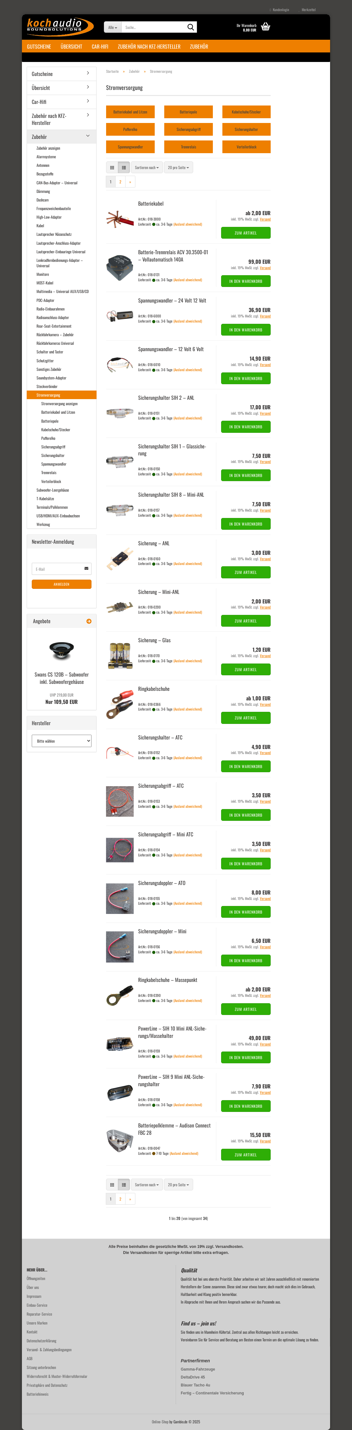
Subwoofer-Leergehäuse (53, 490)
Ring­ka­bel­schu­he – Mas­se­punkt (167, 980)
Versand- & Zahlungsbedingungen (49, 1349)
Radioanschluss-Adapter (53, 317)
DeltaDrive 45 (193, 1377)
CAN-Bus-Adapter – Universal (57, 182)
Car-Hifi (100, 46)
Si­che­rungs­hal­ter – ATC (160, 737)
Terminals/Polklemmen (52, 507)
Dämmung (43, 191)
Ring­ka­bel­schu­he (154, 688)
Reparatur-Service (39, 1314)
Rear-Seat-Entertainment (54, 326)
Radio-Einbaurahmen (50, 308)
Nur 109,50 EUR (61, 698)
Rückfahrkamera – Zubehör (55, 334)
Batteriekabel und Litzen (58, 412)
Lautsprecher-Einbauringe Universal (61, 251)
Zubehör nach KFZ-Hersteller (149, 46)
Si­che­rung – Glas (154, 640)
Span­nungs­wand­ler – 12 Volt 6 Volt (171, 349)
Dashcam (43, 199)
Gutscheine (39, 46)
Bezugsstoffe (45, 173)
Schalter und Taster (50, 351)
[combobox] (147, 167)
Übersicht (71, 46)
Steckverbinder (47, 386)
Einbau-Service (37, 1305)
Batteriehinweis (37, 1394)
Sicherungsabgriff (53, 446)
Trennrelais (48, 472)
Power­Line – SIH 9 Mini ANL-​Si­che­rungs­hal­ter (171, 1080)
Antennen (43, 165)
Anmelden (62, 584)
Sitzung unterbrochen (41, 1367)
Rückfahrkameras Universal (55, 343)
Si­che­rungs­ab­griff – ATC (161, 785)
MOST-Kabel (45, 282)
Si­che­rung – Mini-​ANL (158, 592)
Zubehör (199, 46)
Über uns (33, 1287)
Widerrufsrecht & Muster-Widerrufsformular (57, 1376)
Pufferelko (48, 438)
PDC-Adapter (45, 300)
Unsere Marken (37, 1322)
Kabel (40, 225)
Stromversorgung (48, 395)
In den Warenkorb (245, 281)
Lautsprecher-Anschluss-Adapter (59, 243)
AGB (29, 1358)
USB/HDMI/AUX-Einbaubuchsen (58, 515)
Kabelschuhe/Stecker (55, 429)
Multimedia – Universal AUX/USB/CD (63, 291)
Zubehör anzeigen (48, 148)
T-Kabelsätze (45, 498)
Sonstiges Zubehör (49, 369)
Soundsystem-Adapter (51, 377)
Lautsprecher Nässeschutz (54, 234)
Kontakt (32, 1331)
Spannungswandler (53, 463)
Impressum (34, 1296)
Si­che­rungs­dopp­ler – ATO (162, 883)
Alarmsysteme (46, 156)
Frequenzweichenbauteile (54, 208)
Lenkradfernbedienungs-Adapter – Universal (60, 262)
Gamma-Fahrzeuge (198, 1369)
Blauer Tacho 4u (195, 1385)
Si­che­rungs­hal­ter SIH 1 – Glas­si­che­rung (172, 449)
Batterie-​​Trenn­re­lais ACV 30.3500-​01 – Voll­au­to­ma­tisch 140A (173, 255)
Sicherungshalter (52, 455)
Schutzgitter (45, 360)
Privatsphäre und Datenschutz (47, 1385)
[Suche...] (112, 27)
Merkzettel (307, 9)
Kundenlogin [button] (279, 9)
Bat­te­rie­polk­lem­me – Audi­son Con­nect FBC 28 (174, 1128)
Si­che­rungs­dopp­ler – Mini (162, 931)
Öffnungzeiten (36, 1278)
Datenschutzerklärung (41, 1340)
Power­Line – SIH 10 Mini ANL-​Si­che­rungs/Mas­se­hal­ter (172, 1032)
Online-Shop (160, 1421)
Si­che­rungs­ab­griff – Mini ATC (165, 834)
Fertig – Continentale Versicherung (212, 1393)
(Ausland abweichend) (187, 224)
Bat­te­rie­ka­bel (151, 203)
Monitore (43, 274)
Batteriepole (49, 421)
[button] (112, 167)
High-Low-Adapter (49, 217)
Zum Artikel (246, 232)
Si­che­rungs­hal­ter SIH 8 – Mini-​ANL (171, 494)
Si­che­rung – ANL (153, 543)
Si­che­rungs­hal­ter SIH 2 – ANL (166, 397)
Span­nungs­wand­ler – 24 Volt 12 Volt (172, 300)
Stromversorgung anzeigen (59, 403)
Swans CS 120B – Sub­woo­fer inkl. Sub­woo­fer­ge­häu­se (62, 678)
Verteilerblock (51, 481)
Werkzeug (43, 524)
